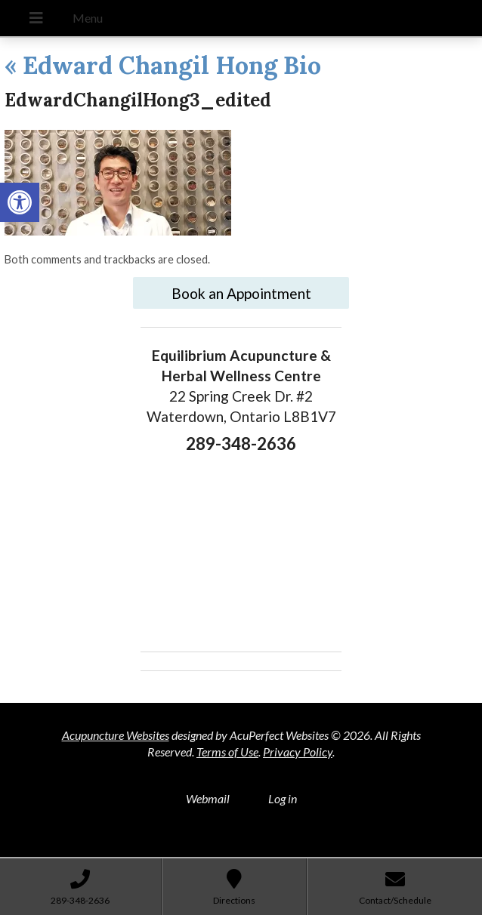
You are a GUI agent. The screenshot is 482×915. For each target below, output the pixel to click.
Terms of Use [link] (227, 751)
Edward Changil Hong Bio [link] (163, 65)
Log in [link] (282, 798)
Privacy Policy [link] (297, 751)
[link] (19, 202)
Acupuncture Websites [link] (115, 735)
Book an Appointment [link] (241, 293)
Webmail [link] (208, 798)
